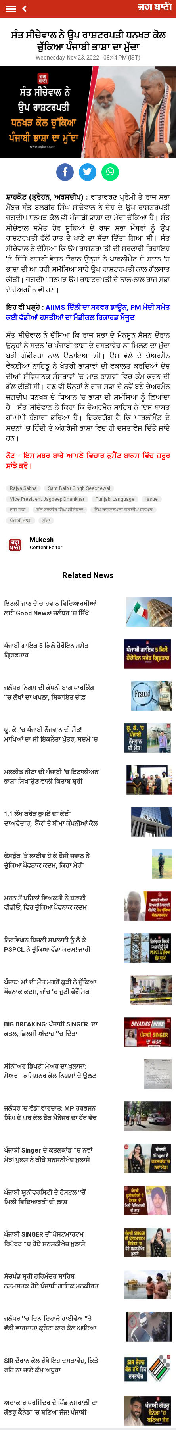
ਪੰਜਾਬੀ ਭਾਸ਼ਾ (20, 520)
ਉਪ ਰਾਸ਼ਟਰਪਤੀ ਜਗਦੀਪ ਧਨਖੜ (123, 510)
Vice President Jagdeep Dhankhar (47, 499)
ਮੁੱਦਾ (46, 520)
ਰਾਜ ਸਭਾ (17, 510)
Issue (151, 499)
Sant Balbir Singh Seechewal (79, 488)
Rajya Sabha (23, 488)
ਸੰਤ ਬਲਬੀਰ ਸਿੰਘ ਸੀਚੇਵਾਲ (59, 510)
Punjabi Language (115, 499)
